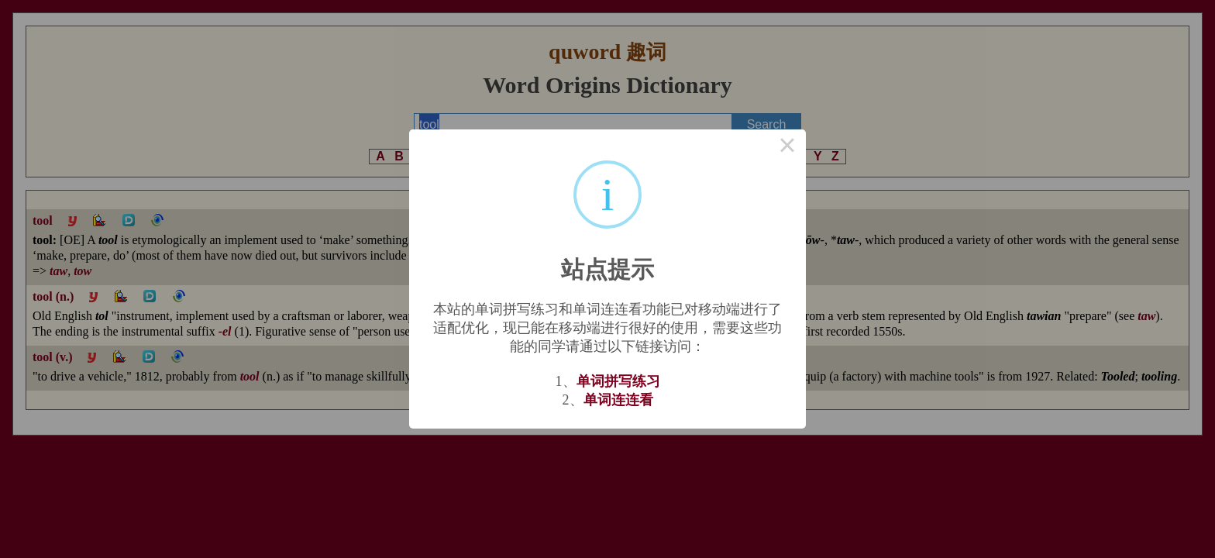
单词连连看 (618, 400)
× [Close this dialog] (787, 148)
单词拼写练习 (618, 381)
